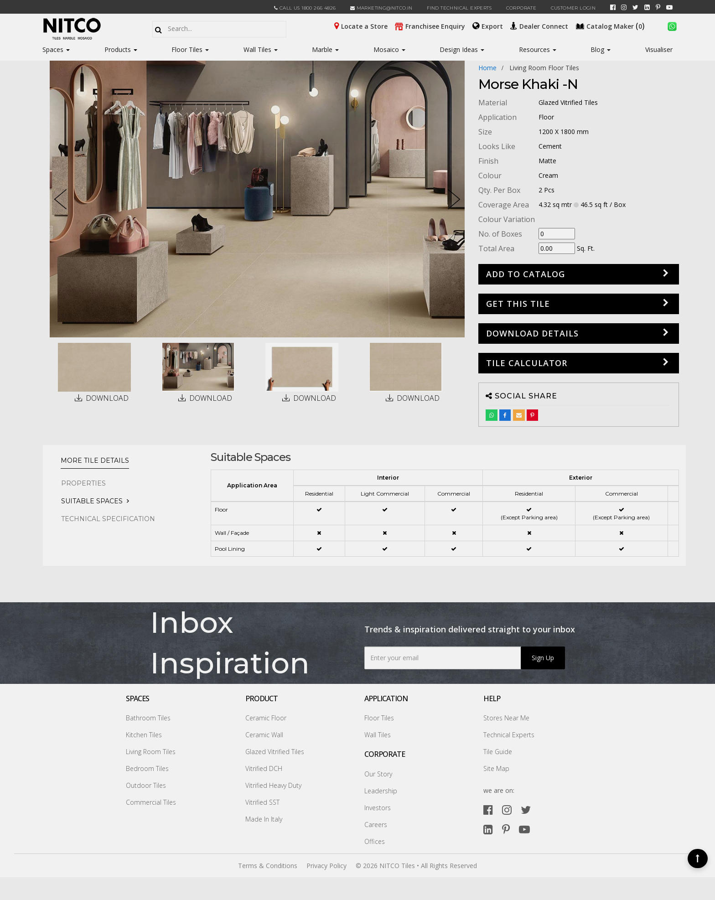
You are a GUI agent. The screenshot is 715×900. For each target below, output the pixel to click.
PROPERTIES (83, 483)
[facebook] (613, 7)
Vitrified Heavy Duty (273, 785)
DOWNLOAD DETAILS (532, 333)
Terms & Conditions (267, 865)
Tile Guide (497, 751)
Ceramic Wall (264, 734)
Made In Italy (263, 819)
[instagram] (624, 7)
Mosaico (389, 49)
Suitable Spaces (92, 501)
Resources (537, 49)
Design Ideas (462, 49)
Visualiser (659, 49)
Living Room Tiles (151, 751)
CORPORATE (521, 8)
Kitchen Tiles (144, 734)
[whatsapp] (672, 25)
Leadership (380, 790)
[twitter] (635, 7)
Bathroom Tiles (148, 718)
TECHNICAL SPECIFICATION (108, 519)
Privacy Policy (326, 865)
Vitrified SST (262, 802)
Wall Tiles (261, 49)
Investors (377, 807)
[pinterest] (658, 7)
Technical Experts (508, 734)
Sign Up (543, 657)
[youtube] (669, 7)
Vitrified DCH (263, 768)
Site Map (496, 768)
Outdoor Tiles (146, 785)
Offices (374, 841)
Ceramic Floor (265, 718)
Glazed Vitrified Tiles (274, 751)
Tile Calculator (526, 362)
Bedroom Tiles (147, 768)
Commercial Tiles (151, 802)
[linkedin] (647, 7)
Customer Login (573, 8)
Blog (601, 49)
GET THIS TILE (518, 303)
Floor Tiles (190, 49)
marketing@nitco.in (381, 8)
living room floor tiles (544, 67)
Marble (325, 49)
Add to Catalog (525, 274)
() (611, 25)
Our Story (378, 774)
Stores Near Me (506, 718)
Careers (375, 824)
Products (117, 49)
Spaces (52, 49)
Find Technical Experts (459, 8)
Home (487, 67)
